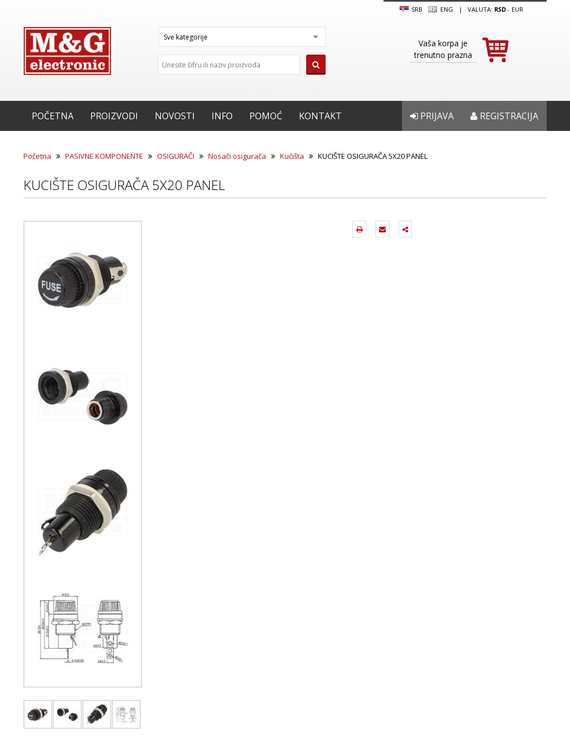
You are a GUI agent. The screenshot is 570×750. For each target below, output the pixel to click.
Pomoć (265, 116)
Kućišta (292, 156)
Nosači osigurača (237, 156)
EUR (517, 9)
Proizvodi (114, 116)
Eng (440, 9)
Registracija (504, 116)
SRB (411, 9)
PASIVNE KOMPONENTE (104, 156)
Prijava (432, 116)
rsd (500, 9)
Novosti (175, 116)
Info (222, 116)
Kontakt (320, 116)
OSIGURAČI (175, 156)
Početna (52, 116)
